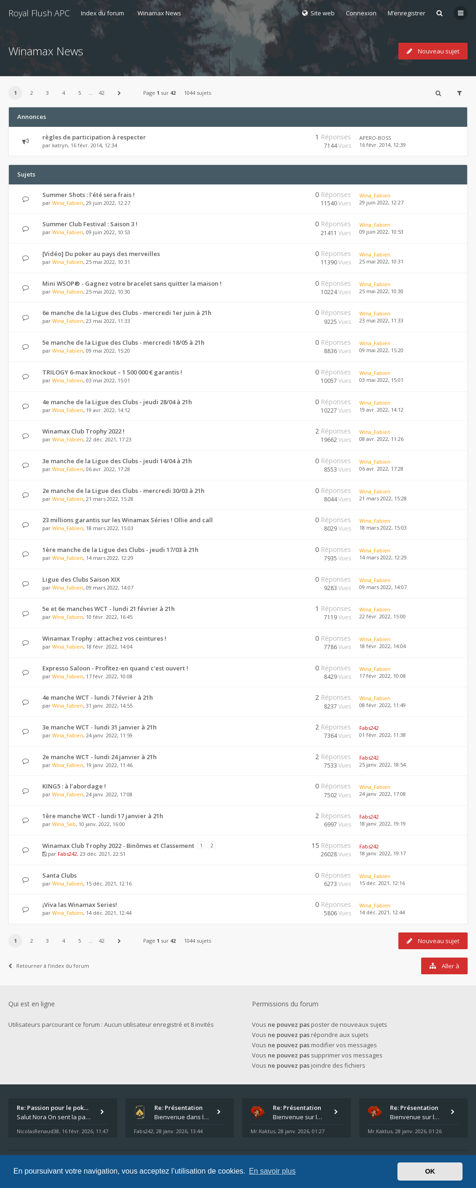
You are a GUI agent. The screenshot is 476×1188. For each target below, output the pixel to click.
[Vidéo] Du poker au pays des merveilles (101, 253)
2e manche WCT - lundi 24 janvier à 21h (99, 757)
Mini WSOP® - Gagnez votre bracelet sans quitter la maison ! (132, 283)
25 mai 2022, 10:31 (381, 261)
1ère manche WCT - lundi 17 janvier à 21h (102, 816)
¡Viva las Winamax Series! (79, 904)
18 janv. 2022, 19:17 (382, 853)
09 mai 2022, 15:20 (381, 350)
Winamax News (159, 13)
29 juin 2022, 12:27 (381, 202)
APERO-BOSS (375, 137)
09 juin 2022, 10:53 (381, 231)
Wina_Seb (64, 823)
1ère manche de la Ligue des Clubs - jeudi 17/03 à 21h (120, 549)
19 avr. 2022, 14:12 (381, 409)
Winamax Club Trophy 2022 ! (83, 431)
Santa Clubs (59, 875)
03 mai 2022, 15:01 (381, 379)
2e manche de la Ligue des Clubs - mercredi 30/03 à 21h (123, 490)
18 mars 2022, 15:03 (383, 527)
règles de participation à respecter (94, 137)
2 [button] (31, 92)
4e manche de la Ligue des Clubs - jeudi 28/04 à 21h (117, 402)
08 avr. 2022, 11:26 (381, 438)
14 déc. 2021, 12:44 (382, 912)
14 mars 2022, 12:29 (383, 557)
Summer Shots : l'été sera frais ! (88, 194)
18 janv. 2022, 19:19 (382, 823)
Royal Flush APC (39, 13)
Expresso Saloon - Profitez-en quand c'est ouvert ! (115, 668)
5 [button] (79, 92)
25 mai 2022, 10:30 (381, 291)
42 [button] (102, 92)
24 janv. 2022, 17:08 (382, 793)
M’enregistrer (406, 13)
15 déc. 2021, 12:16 (382, 883)
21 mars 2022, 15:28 (383, 498)
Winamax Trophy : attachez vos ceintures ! (104, 638)
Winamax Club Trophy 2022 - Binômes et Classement (118, 845)
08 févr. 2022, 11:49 (382, 705)
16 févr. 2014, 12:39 (382, 144)
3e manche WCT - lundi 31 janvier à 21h (99, 727)
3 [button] (47, 92)
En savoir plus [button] (272, 1171)
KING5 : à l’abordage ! (74, 786)
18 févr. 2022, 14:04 (382, 646)
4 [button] (63, 92)
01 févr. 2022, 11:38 (382, 734)
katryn (60, 145)
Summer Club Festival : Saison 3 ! (90, 224)
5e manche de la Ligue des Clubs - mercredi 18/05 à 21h (123, 342)
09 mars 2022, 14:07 (383, 587)
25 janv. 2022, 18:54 (382, 764)
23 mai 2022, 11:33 (381, 320)
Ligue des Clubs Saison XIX (81, 579)
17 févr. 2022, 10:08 (382, 675)
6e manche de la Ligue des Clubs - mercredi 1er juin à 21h (127, 312)
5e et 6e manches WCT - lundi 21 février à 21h (108, 608)
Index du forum (102, 13)
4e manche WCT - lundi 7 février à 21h (97, 697)
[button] (119, 93)
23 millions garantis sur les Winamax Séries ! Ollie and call (127, 520)
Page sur (159, 92)
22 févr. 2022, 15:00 (382, 616)
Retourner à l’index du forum (48, 965)
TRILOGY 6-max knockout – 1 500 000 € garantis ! (112, 372)
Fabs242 (369, 727)
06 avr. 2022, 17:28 (381, 468)
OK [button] (430, 1171)
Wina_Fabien (67, 202)
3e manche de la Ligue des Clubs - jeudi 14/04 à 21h (117, 461)
